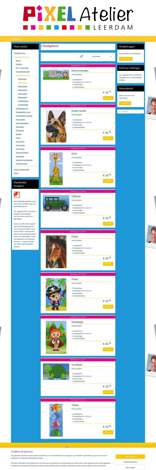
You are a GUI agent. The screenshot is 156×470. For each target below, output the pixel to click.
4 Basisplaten (22, 90)
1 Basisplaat (22, 79)
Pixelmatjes (20, 130)
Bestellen (108, 98)
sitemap (72, 465)
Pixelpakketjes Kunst (23, 112)
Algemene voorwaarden (24, 160)
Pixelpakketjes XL (22, 108)
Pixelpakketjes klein (23, 72)
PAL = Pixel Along (22, 68)
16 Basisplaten (23, 105)
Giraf (74, 153)
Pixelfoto (19, 64)
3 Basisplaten (22, 86)
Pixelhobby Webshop (21, 57)
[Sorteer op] (95, 56)
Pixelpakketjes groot (23, 75)
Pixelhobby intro (16, 39)
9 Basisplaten (22, 97)
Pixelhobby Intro (19, 53)
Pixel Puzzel (20, 149)
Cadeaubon (20, 156)
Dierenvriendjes (79, 70)
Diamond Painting (22, 153)
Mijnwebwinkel (104, 465)
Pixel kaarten (20, 119)
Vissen (75, 405)
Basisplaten (20, 127)
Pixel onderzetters (22, 123)
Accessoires (20, 141)
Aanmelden (125, 103)
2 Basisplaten (22, 83)
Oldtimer (76, 196)
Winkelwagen (125, 59)
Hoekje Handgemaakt (21, 169)
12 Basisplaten (23, 101)
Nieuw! (18, 61)
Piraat (74, 279)
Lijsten (18, 138)
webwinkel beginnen (85, 465)
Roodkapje (77, 322)
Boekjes (18, 134)
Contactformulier (21, 164)
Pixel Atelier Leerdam (75, 448)
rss (77, 465)
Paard (74, 236)
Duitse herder (78, 111)
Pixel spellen (20, 145)
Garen (16, 173)
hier (19, 211)
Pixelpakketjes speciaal (24, 116)
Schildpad (76, 364)
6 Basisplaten (22, 94)
